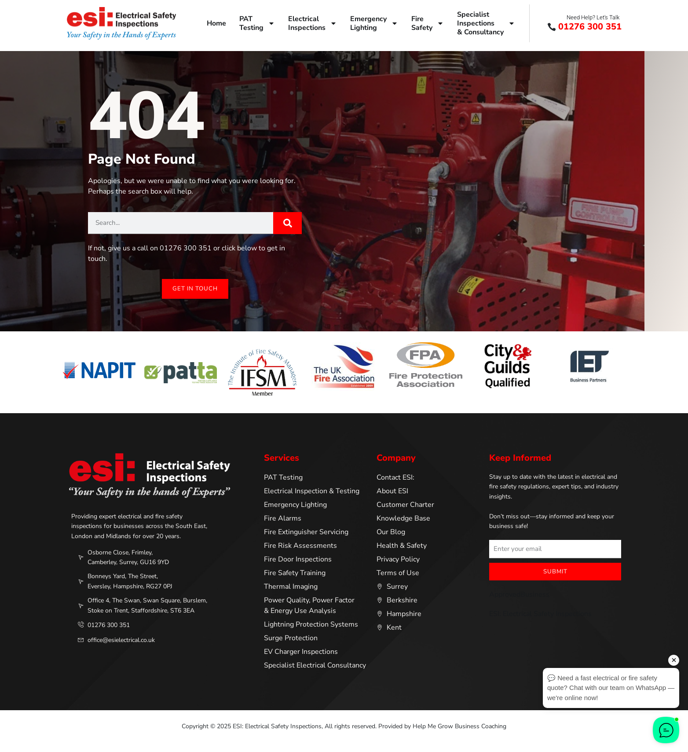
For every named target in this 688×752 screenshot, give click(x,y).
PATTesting (257, 23)
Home (216, 23)
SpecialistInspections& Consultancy (486, 23)
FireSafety (427, 23)
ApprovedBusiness (519, 595)
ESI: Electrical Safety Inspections (540, 614)
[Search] (287, 223)
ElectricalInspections (312, 23)
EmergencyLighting (374, 23)
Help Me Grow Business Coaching (459, 727)
